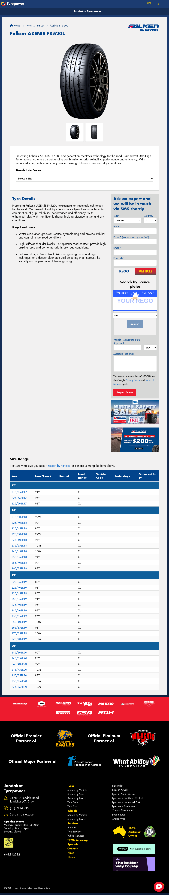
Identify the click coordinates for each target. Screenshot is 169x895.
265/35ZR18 (19, 568)
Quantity (148, 215)
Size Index (117, 785)
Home (15, 25)
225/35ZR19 (19, 582)
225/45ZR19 (19, 593)
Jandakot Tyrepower (84, 11)
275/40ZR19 (19, 639)
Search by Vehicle (77, 790)
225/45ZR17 (19, 498)
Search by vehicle (59, 466)
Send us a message (21, 814)
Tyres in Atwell (120, 790)
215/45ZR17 (19, 492)
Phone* (131, 237)
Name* (117, 226)
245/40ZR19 (19, 610)
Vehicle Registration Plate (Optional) (126, 341)
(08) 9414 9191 (20, 808)
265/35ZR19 (19, 627)
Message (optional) (123, 353)
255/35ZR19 (19, 616)
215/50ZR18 (19, 517)
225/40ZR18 (19, 522)
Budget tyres (118, 814)
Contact (72, 848)
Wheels (72, 810)
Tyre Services (74, 831)
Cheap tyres (118, 818)
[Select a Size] (84, 179)
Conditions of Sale (42, 888)
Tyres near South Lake (123, 806)
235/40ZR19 (19, 605)
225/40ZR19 (19, 587)
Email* (117, 247)
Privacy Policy (133, 380)
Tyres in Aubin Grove (123, 794)
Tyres (70, 786)
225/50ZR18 (19, 534)
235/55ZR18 (19, 545)
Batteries (71, 827)
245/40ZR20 (19, 664)
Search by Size (75, 794)
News (71, 857)
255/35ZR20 (19, 675)
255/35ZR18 (19, 557)
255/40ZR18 (19, 562)
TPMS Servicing (77, 840)
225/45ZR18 (19, 528)
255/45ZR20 (19, 681)
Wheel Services (75, 835)
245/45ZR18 (19, 551)
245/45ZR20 (19, 669)
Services (72, 823)
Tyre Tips (72, 806)
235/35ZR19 (19, 599)
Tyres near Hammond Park (126, 802)
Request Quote (125, 392)
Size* (116, 215)
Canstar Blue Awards (123, 810)
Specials (72, 844)
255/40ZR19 (19, 622)
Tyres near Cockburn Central (127, 798)
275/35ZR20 (19, 687)
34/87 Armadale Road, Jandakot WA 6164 (25, 799)
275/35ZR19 (19, 633)
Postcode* (118, 258)
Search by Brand (76, 798)
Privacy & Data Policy (22, 888)
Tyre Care (72, 802)
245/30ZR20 (19, 652)
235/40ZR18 (19, 540)
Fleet (70, 853)
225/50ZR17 (19, 503)
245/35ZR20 (19, 658)
